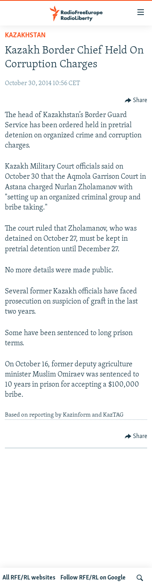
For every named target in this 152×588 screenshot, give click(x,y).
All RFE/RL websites (29, 578)
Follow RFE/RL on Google (93, 578)
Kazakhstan (25, 35)
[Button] (136, 100)
